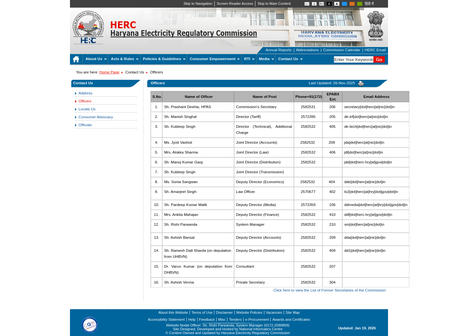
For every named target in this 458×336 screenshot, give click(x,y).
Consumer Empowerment (215, 59)
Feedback (207, 319)
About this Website (173, 312)
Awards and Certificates (291, 319)
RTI (249, 59)
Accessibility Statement (166, 319)
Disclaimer (224, 312)
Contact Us (290, 59)
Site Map (293, 312)
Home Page (109, 72)
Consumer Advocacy (96, 117)
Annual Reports (279, 50)
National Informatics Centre (260, 329)
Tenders (235, 319)
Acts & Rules (125, 59)
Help (192, 319)
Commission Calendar (341, 50)
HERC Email (375, 50)
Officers (85, 101)
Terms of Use (201, 312)
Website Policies (249, 312)
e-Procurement (257, 319)
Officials (85, 125)
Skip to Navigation (198, 3)
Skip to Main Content (274, 3)
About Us (96, 59)
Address (85, 93)
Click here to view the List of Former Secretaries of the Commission (330, 290)
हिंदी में (369, 4)
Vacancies (274, 312)
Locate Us (87, 109)
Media (266, 59)
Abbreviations (307, 50)
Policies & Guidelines (164, 59)
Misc (222, 319)
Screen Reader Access (235, 3)
